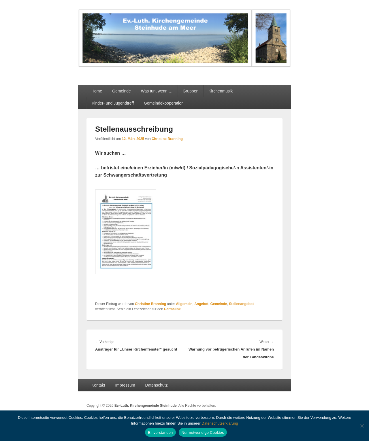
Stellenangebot (241, 304)
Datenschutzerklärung (220, 423)
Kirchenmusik (220, 91)
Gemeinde (121, 91)
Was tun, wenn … (157, 91)
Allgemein (184, 304)
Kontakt (98, 385)
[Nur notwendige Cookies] (362, 426)
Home (96, 91)
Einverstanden (160, 432)
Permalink (172, 309)
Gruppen (190, 91)
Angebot (201, 304)
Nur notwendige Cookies (203, 432)
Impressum (125, 385)
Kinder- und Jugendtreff (113, 103)
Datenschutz (156, 385)
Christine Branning (167, 139)
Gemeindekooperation (164, 103)
